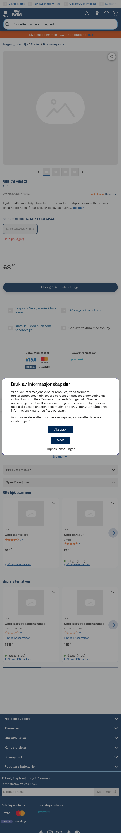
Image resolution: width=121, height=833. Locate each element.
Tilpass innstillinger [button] (60, 449)
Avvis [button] (60, 440)
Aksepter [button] (60, 429)
